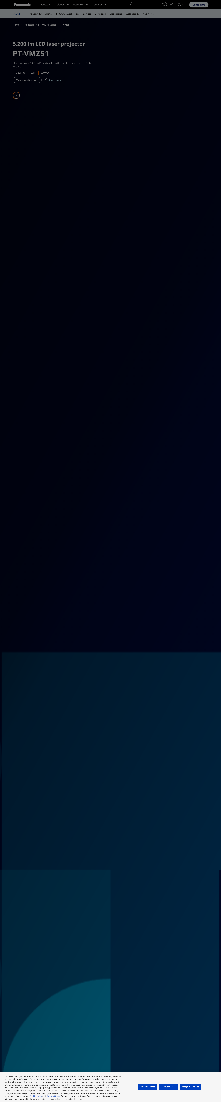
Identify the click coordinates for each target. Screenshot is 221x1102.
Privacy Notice (54, 1096)
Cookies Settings (147, 1086)
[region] (110, 1087)
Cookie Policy (36, 1096)
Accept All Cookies (190, 1086)
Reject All (168, 1086)
